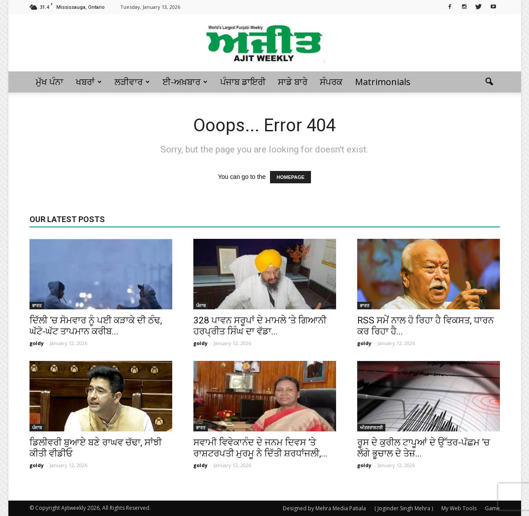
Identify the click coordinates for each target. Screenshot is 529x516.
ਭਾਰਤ (36, 305)
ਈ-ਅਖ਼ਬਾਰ (185, 82)
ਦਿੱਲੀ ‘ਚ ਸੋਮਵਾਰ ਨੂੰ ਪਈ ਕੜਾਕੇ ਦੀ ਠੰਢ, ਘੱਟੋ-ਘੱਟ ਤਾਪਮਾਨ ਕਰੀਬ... (96, 326)
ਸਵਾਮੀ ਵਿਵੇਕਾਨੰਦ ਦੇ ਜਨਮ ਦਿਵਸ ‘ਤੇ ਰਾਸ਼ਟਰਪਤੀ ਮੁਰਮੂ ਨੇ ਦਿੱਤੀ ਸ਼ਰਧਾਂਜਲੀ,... (260, 448)
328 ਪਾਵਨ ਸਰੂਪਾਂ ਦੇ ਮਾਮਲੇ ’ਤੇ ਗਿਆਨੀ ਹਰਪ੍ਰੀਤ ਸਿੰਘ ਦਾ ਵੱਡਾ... (259, 326)
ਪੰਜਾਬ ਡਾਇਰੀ (243, 82)
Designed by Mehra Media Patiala (324, 508)
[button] (489, 82)
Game (492, 508)
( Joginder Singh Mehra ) (403, 508)
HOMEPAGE (290, 177)
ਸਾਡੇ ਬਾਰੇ (292, 82)
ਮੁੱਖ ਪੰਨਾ (49, 82)
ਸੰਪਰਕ (331, 82)
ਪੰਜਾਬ (201, 305)
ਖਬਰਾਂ (89, 82)
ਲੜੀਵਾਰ (132, 82)
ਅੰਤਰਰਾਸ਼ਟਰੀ (371, 427)
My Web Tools (459, 508)
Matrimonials (383, 82)
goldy (37, 343)
